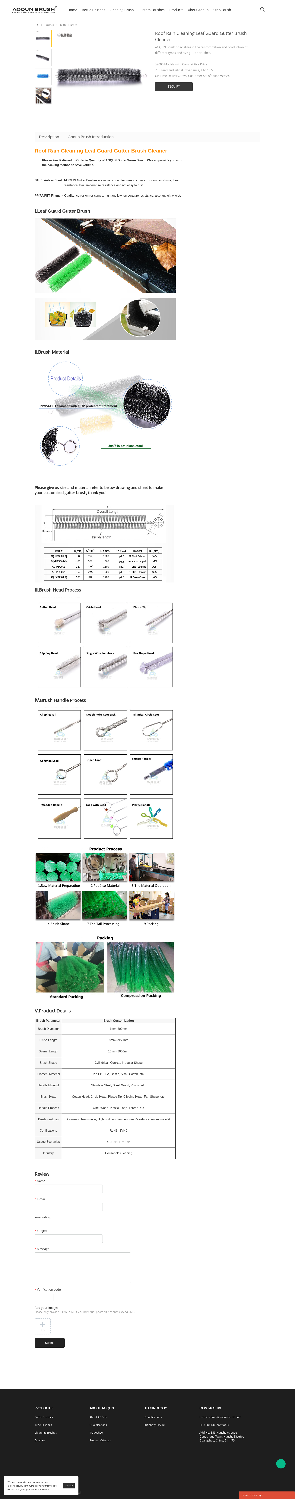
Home (37, 25)
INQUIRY (174, 86)
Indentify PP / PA (154, 1425)
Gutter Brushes (68, 25)
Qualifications (98, 1425)
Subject (41, 1231)
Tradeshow (96, 1432)
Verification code (48, 1289)
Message (42, 1249)
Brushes (49, 25)
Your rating (42, 1217)
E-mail (40, 1199)
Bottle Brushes (44, 1417)
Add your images (85, 1310)
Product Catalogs (100, 1440)
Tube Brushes (43, 1425)
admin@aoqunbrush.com (225, 1417)
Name (40, 1181)
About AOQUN (99, 1417)
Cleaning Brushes (46, 1432)
